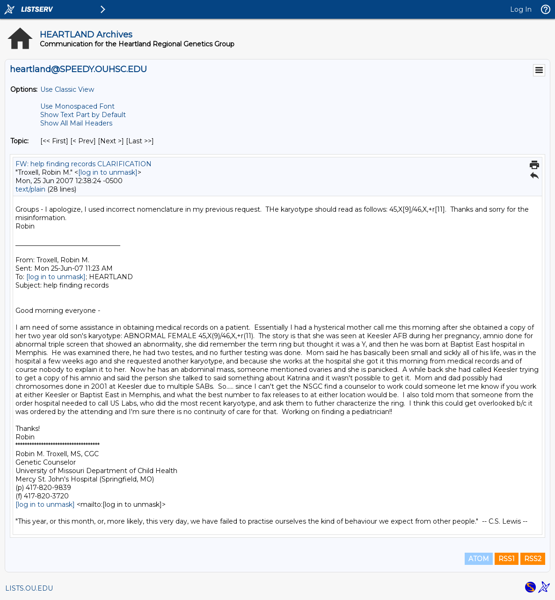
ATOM (478, 559)
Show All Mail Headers (76, 123)
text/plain (30, 189)
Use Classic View (67, 89)
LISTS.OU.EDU (29, 588)
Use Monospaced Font (77, 106)
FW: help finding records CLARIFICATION (83, 164)
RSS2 (532, 559)
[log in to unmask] (108, 172)
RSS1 (506, 559)
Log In (521, 9)
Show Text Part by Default (83, 115)
